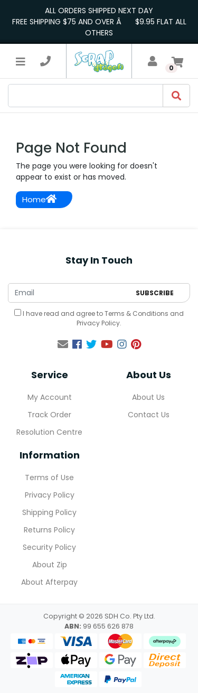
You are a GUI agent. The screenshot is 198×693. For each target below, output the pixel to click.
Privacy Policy (98, 323)
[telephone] (45, 61)
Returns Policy (49, 530)
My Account (49, 397)
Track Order (49, 414)
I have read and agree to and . (99, 318)
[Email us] (63, 344)
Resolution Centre (49, 432)
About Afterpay (49, 582)
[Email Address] (69, 293)
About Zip (49, 564)
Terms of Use (49, 477)
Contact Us (148, 414)
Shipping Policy (49, 512)
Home (39, 199)
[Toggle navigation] (20, 61)
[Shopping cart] (177, 61)
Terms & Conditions (136, 313)
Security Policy (49, 547)
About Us (148, 397)
